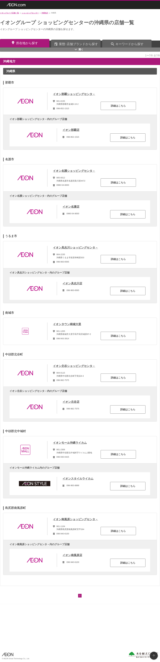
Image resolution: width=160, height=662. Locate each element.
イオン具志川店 (72, 283)
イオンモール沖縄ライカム (70, 442)
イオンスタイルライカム (77, 478)
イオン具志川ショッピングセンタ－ (75, 247)
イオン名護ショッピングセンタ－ (74, 170)
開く (81, 49)
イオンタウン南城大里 (67, 324)
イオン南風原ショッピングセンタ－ (75, 519)
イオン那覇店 (70, 130)
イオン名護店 (70, 206)
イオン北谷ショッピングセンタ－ (74, 366)
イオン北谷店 (70, 401)
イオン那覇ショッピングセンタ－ (74, 94)
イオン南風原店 (72, 555)
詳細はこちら (118, 105)
